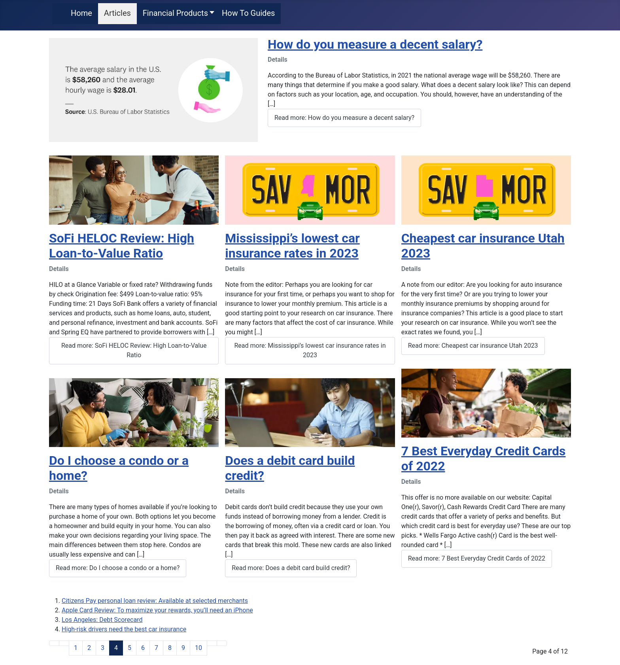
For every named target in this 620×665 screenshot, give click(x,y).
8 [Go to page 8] (170, 648)
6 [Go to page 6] (143, 648)
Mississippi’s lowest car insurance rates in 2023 (292, 246)
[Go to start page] (54, 643)
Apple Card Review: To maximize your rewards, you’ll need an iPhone (157, 610)
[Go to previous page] (64, 643)
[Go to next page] (212, 643)
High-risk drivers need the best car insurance (124, 629)
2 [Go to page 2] (89, 648)
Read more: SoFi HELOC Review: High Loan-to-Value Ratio (134, 350)
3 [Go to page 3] (102, 648)
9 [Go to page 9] (183, 648)
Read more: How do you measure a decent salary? (344, 117)
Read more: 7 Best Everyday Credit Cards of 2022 (476, 558)
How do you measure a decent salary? (375, 44)
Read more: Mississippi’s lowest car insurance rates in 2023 (310, 350)
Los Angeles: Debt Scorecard (102, 619)
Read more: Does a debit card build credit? (291, 568)
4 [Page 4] (116, 648)
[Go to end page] (222, 643)
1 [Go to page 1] (76, 648)
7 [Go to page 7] (156, 648)
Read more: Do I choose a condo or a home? (118, 568)
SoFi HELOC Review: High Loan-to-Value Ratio (121, 246)
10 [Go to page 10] (198, 648)
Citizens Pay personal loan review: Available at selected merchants (155, 600)
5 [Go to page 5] (129, 648)
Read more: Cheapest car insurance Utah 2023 (473, 345)
